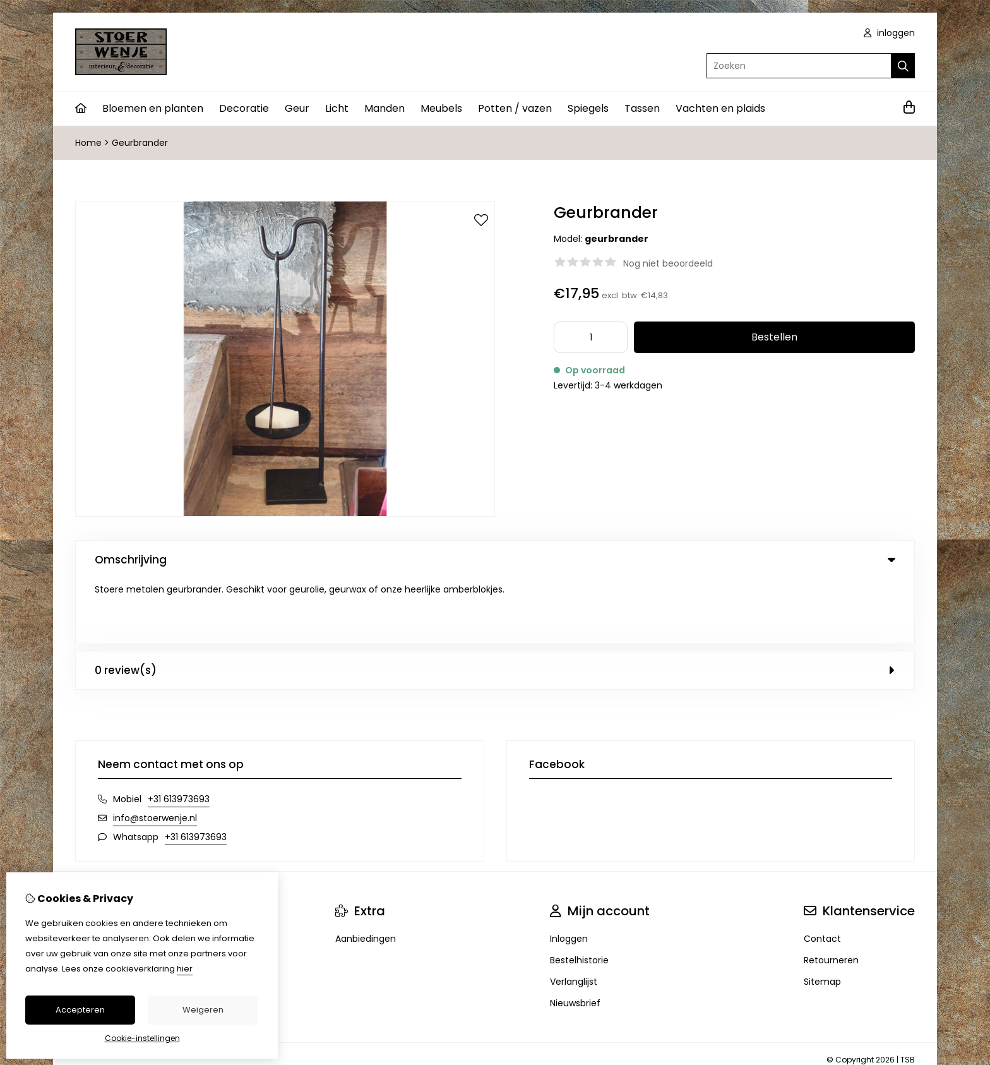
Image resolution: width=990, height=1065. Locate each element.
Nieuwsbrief (575, 938)
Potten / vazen (515, 108)
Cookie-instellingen (142, 1038)
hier (185, 969)
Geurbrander (140, 142)
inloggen (889, 33)
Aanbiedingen (365, 873)
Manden (384, 108)
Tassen (642, 108)
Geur (297, 108)
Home (88, 142)
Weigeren (203, 1010)
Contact (822, 873)
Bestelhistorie (579, 895)
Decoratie (244, 108)
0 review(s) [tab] (495, 605)
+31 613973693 (179, 734)
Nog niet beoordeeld (668, 263)
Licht (337, 108)
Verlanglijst (573, 916)
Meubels (441, 108)
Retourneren (831, 895)
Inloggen (569, 873)
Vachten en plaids (720, 108)
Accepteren (80, 1010)
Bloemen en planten (152, 108)
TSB (907, 994)
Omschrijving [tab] (495, 559)
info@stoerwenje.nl (155, 753)
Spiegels (588, 108)
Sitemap (822, 916)
